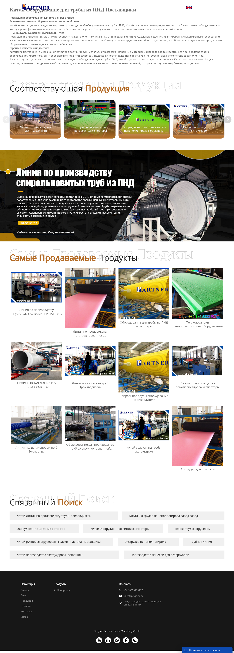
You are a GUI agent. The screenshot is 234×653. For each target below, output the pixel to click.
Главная (25, 590)
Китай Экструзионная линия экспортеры (119, 529)
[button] (227, 119)
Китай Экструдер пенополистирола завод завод (163, 516)
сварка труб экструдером (193, 529)
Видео (24, 616)
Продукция (27, 600)
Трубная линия (201, 542)
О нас (24, 595)
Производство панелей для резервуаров (160, 555)
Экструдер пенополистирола (145, 542)
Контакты (26, 611)
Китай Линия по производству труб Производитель (54, 516)
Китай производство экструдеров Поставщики (50, 555)
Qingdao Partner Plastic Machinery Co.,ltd (117, 631)
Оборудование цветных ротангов (41, 529)
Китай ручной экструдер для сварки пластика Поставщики (59, 542)
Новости (26, 606)
